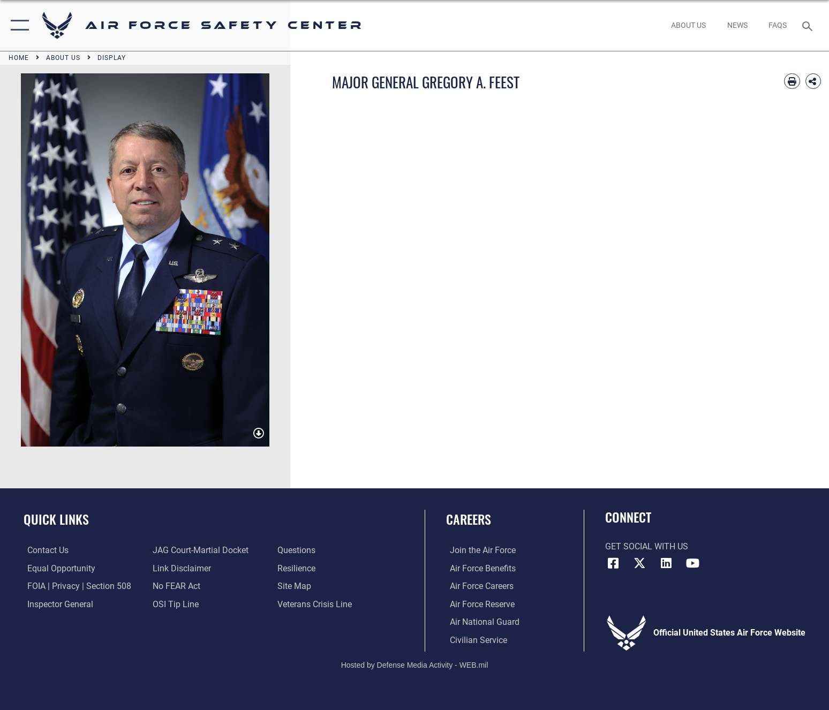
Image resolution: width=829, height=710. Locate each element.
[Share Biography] (813, 81)
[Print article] (792, 81)
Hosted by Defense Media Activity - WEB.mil (414, 664)
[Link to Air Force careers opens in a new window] (478, 586)
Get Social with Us (646, 546)
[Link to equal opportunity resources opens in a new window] (58, 568)
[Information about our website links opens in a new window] (180, 568)
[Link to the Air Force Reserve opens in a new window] (478, 604)
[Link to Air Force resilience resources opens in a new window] (298, 568)
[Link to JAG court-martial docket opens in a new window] (199, 550)
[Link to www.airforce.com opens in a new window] (479, 550)
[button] (17, 25)
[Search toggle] (809, 25)
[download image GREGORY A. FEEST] (258, 433)
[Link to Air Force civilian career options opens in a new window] (474, 640)
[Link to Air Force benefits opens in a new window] (479, 568)
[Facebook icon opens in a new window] (613, 563)
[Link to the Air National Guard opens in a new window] (481, 621)
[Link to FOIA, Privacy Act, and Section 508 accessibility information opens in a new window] (75, 586)
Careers (468, 519)
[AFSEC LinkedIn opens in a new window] (666, 563)
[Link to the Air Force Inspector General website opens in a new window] (56, 604)
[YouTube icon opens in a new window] (693, 563)
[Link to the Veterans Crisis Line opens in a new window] (316, 604)
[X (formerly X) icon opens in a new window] (639, 563)
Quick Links (56, 519)
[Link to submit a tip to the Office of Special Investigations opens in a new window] (174, 604)
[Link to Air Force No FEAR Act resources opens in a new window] (175, 586)
